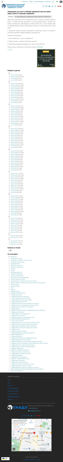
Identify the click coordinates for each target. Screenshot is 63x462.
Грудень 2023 (14, 128)
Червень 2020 (14, 206)
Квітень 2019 (14, 230)
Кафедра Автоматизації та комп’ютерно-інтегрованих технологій (27, 341)
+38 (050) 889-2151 (33, 408)
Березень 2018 (14, 237)
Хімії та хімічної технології (18, 320)
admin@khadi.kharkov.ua (34, 411)
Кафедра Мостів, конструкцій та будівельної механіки (24, 327)
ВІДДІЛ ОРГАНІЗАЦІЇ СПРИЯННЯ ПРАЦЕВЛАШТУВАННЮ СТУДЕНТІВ (27, 369)
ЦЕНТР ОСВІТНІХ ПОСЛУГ (17, 371)
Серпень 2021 (14, 180)
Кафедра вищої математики (18, 360)
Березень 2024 (14, 121)
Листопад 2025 (14, 85)
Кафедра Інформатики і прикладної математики (23, 332)
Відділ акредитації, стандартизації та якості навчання (24, 281)
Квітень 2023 (14, 142)
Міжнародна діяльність (16, 272)
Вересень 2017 (14, 244)
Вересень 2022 (14, 156)
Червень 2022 (14, 161)
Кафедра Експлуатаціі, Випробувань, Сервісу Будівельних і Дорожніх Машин (30, 343)
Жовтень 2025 (14, 87)
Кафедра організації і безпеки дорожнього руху (23, 364)
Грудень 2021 (14, 173)
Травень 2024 (14, 118)
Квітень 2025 (14, 97)
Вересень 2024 (14, 111)
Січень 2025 (13, 102)
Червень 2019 (14, 227)
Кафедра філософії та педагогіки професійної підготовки (25, 367)
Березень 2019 (14, 232)
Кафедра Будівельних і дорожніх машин (21, 339)
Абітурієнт (13, 289)
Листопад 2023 (14, 130)
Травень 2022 (14, 163)
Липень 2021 (14, 182)
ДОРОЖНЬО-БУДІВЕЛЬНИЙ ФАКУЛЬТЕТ (20, 319)
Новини (30, 1)
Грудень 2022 (14, 151)
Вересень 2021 (14, 178)
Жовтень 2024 (14, 109)
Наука (12, 288)
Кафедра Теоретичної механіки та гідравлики (22, 307)
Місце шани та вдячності (17, 265)
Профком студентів (15, 291)
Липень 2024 (14, 114)
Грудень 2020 (14, 196)
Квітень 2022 (14, 164)
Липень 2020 (14, 204)
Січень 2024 (13, 125)
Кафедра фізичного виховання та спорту (21, 353)
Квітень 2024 (14, 119)
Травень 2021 (14, 185)
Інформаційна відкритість (14, 396)
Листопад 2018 (14, 235)
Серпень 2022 (14, 157)
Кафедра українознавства (18, 312)
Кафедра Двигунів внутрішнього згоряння (22, 300)
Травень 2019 (14, 228)
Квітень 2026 (14, 75)
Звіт (10, 250)
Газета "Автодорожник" (13, 388)
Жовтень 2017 (14, 242)
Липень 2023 (14, 137)
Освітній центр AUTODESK (17, 275)
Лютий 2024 (13, 123)
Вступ (59, 6)
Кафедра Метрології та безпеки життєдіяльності (23, 345)
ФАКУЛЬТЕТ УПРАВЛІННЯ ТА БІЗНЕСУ (20, 350)
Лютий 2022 (13, 168)
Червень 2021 (14, 183)
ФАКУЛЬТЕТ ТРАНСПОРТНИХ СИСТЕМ (20, 358)
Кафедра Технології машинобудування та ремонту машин (25, 305)
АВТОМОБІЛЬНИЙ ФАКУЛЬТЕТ (18, 293)
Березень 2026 (14, 76)
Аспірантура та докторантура (18, 262)
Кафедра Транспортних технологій (20, 362)
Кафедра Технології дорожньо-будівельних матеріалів (24, 324)
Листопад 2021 (14, 175)
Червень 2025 (14, 94)
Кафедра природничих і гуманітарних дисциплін (23, 317)
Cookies (38, 459)
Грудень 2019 (14, 218)
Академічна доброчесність (17, 267)
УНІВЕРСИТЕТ (13, 256)
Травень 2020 (14, 208)
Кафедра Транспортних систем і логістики (21, 365)
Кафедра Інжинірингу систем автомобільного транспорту (25, 303)
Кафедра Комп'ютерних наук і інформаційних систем (24, 338)
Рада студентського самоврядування (20, 277)
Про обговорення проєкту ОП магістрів (21, 298)
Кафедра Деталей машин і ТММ (19, 301)
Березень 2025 (14, 99)
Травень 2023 (14, 140)
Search (53, 1)
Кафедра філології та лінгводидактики (21, 313)
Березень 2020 (14, 211)
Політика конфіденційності (29, 459)
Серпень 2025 (14, 90)
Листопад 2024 (14, 107)
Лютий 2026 (13, 78)
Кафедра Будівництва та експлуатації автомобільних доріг (26, 322)
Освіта (9, 380)
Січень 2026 (13, 80)
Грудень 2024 (14, 106)
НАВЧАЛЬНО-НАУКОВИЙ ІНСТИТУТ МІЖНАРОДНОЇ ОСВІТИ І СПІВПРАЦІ (28, 310)
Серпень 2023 (14, 135)
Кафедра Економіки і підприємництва (21, 352)
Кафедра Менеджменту (17, 355)
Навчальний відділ (15, 286)
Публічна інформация (39, 1)
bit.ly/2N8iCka (39, 47)
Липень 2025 (14, 92)
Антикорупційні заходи (16, 258)
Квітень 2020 (14, 209)
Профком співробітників (17, 274)
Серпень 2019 (14, 225)
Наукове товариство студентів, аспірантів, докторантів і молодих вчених (28, 282)
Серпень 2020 (14, 202)
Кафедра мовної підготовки (18, 315)
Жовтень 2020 (14, 199)
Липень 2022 (14, 159)
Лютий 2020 (13, 213)
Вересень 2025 (14, 88)
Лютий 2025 (13, 100)
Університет (24, 1)
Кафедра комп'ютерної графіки (19, 331)
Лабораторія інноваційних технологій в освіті (21, 260)
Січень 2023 (13, 147)
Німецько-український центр (18, 279)
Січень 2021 (13, 192)
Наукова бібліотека (15, 263)
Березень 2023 (14, 144)
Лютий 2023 (13, 145)
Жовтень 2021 (14, 177)
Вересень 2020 (14, 201)
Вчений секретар (15, 284)
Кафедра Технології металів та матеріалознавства (23, 346)
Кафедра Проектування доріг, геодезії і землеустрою (24, 326)
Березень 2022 (14, 166)
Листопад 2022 (14, 152)
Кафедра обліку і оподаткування (19, 357)
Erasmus (13, 270)
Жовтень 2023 (14, 132)
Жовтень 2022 (14, 154)
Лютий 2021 (13, 190)
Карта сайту (48, 1)
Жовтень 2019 (14, 221)
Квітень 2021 (14, 187)
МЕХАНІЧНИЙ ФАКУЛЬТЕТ (17, 334)
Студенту (13, 269)
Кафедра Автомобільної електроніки (20, 296)
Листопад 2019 (14, 220)
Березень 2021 (14, 189)
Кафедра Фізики (15, 308)
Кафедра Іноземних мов (17, 348)
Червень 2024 (14, 116)
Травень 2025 (14, 95)
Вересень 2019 (14, 223)
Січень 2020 (13, 215)
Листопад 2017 (14, 240)
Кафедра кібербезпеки (17, 336)
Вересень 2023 (14, 133)
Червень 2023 (14, 138)
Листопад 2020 (14, 197)
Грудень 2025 (14, 83)
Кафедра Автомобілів (17, 294)
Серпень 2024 (14, 113)
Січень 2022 (13, 170)
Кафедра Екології (16, 329)
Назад (10, 49)
